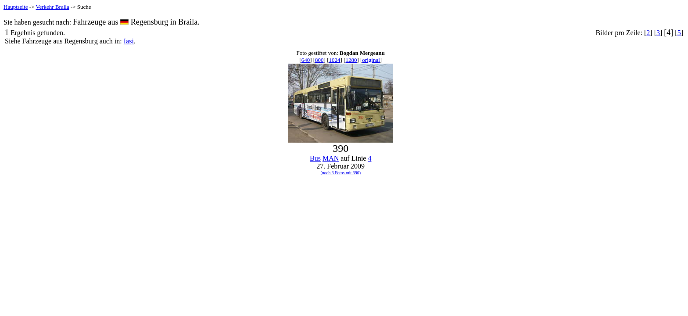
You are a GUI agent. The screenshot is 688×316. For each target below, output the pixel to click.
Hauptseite (16, 7)
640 (305, 60)
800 (319, 60)
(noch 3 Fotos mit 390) (340, 172)
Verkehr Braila (52, 7)
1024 (334, 60)
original (371, 60)
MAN (330, 158)
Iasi (129, 41)
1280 (351, 60)
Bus (315, 158)
